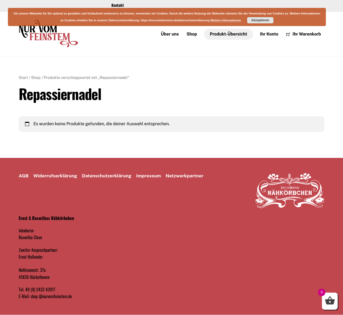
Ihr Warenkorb (303, 34)
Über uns (170, 34)
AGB (24, 176)
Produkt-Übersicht (228, 34)
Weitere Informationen (225, 20)
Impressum (148, 176)
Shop (192, 34)
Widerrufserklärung (55, 176)
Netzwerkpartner (185, 176)
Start (23, 78)
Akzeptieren (260, 20)
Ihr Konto (269, 34)
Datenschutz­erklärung (106, 176)
